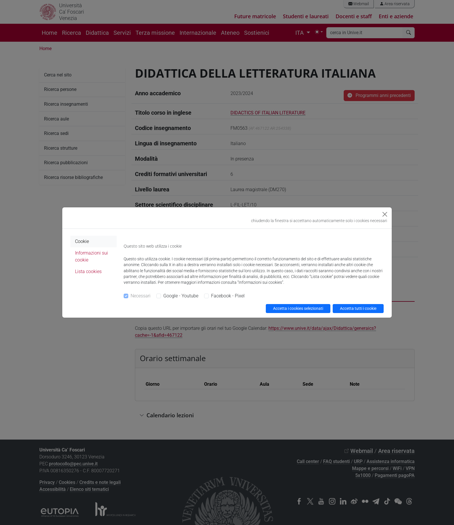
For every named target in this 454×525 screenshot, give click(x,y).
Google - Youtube (180, 296)
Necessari (141, 296)
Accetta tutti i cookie (358, 308)
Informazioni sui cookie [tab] (91, 256)
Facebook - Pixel (228, 296)
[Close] (384, 214)
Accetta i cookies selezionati (298, 308)
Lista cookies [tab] (88, 271)
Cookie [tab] (82, 241)
